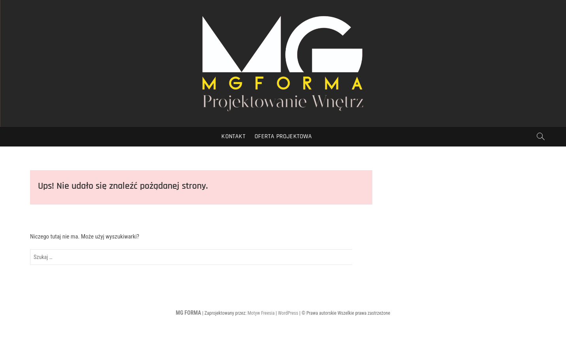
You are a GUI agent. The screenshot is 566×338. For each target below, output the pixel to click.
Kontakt (233, 136)
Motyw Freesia (261, 313)
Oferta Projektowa (283, 136)
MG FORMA (188, 313)
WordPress (288, 313)
